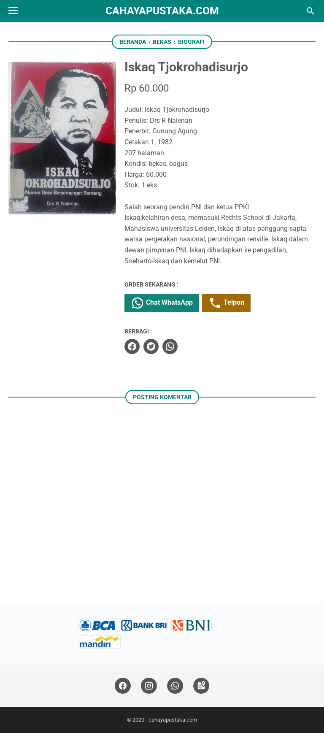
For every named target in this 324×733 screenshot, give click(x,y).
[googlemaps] (201, 686)
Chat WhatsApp (162, 303)
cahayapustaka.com (162, 11)
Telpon (226, 303)
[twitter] (151, 346)
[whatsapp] (170, 346)
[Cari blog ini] (310, 11)
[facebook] (132, 346)
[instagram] (149, 686)
